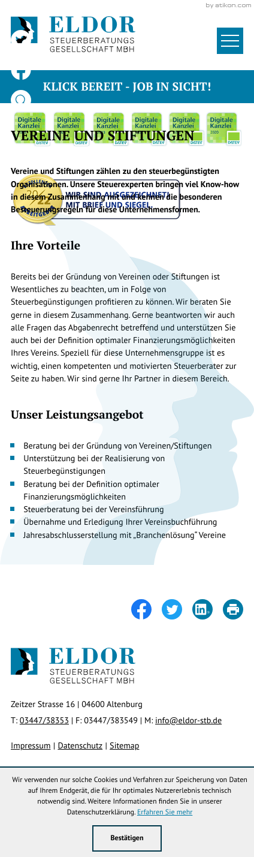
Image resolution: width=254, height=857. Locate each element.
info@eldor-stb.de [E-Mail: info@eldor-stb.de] (188, 720)
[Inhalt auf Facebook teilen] (146, 609)
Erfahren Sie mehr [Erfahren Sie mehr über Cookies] (164, 812)
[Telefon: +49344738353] (44, 720)
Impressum (30, 745)
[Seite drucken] (233, 609)
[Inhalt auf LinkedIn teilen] (207, 609)
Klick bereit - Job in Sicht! (127, 86)
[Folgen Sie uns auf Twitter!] (21, 40)
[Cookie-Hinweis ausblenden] (127, 838)
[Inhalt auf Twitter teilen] (177, 609)
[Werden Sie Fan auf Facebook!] (21, 70)
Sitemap (124, 745)
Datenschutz (80, 745)
